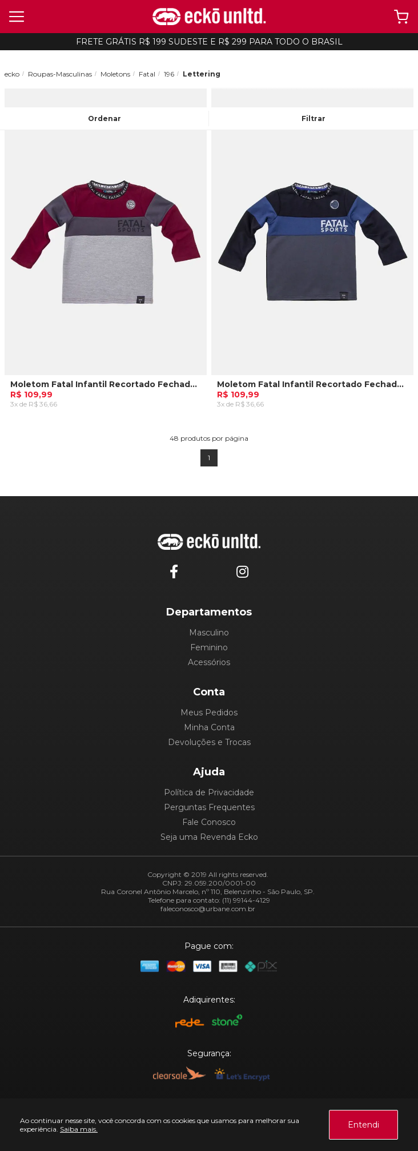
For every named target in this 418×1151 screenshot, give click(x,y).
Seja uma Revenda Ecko (209, 837)
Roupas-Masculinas (60, 74)
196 (169, 74)
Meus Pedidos (209, 712)
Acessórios (209, 662)
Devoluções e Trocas (209, 742)
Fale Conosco (209, 822)
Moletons (115, 74)
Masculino (209, 632)
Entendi (363, 1125)
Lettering (201, 74)
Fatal (147, 74)
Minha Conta (209, 727)
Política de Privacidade (209, 792)
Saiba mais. (79, 1129)
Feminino (209, 647)
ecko (12, 74)
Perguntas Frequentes (209, 807)
